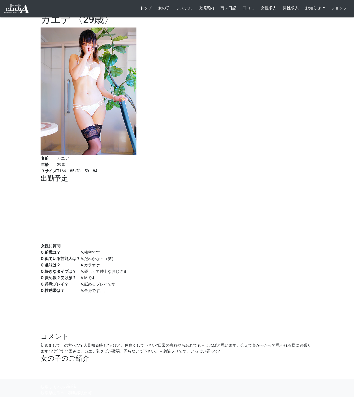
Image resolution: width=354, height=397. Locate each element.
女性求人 (269, 8)
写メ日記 (228, 8)
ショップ (339, 8)
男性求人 (291, 8)
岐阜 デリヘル (58, 386)
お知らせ (313, 8)
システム (184, 8)
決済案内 (206, 8)
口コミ (248, 8)
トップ (146, 8)
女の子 (164, 8)
